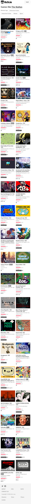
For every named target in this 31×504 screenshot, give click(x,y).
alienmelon (18, 174)
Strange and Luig (20, 218)
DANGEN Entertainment (21, 103)
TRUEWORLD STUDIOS (21, 198)
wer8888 (3, 312)
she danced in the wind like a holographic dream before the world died (23, 171)
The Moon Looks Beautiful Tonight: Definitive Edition (7, 241)
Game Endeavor (19, 290)
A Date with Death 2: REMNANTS (21, 146)
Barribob (3, 452)
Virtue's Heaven (5, 264)
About (3, 489)
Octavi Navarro (4, 35)
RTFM (17, 472)
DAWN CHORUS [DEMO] (22, 403)
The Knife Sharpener (6, 78)
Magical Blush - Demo (21, 100)
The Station (16, 7)
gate (17, 80)
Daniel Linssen (4, 150)
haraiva (17, 407)
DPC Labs (18, 475)
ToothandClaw (4, 406)
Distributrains (4, 286)
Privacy (22, 497)
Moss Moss (3, 332)
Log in (27, 2)
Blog (22, 489)
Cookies (3, 499)
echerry (2, 103)
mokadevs (3, 244)
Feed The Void (4, 450)
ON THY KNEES (5, 403)
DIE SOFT (18, 359)
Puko (2, 80)
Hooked (3, 100)
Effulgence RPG (20, 31)
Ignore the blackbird (21, 55)
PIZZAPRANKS (19, 382)
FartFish (2, 58)
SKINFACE (18, 427)
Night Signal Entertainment (6, 126)
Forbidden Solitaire (5, 123)
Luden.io (3, 383)
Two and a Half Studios (21, 150)
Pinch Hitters (19, 264)
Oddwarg (3, 288)
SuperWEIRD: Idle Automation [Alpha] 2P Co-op (7, 381)
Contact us (5, 491)
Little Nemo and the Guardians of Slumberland (22, 356)
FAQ (12, 489)
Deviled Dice (19, 123)
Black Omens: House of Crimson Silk (21, 310)
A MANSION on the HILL (7, 472)
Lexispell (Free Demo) (21, 450)
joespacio (18, 266)
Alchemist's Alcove (5, 55)
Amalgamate (4, 355)
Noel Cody (3, 335)
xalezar (17, 243)
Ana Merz (18, 58)
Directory (4, 497)
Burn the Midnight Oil (6, 194)
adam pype (18, 430)
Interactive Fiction (14, 10)
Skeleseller (3, 427)
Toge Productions (19, 335)
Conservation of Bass (6, 170)
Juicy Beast (18, 126)
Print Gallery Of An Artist (7, 146)
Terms (12, 497)
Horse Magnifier (5, 310)
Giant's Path (19, 332)
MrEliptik (18, 452)
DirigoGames (3, 476)
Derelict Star (19, 78)
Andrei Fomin (19, 34)
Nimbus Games (19, 314)
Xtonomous (3, 430)
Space (21, 13)
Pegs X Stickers (4, 218)
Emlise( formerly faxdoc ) (6, 172)
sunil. (2, 358)
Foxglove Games (4, 196)
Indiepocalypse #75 (21, 379)
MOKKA (2, 266)
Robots (15, 13)
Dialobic (17, 220)
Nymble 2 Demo (20, 240)
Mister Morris (3, 220)
